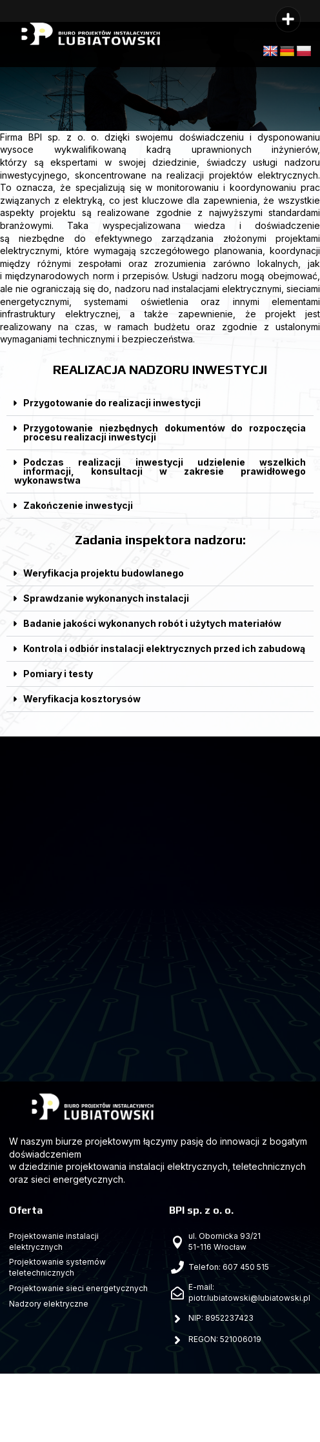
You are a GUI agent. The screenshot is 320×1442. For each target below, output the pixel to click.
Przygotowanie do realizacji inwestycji (112, 402)
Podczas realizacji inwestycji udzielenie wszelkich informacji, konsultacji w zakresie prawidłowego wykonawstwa (160, 471)
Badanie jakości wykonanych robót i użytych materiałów (152, 623)
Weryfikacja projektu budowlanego (103, 573)
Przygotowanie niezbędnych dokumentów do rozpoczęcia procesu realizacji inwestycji (164, 432)
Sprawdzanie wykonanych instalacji (106, 598)
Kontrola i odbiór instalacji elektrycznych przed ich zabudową (164, 648)
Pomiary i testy (58, 673)
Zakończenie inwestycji (78, 505)
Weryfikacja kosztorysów (82, 698)
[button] (288, 19)
